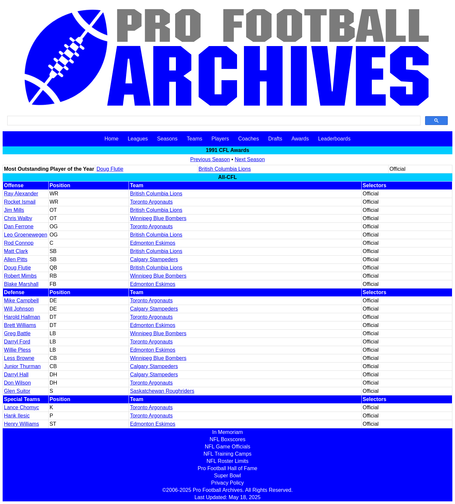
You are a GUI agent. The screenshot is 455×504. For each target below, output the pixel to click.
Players (220, 138)
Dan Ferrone (19, 226)
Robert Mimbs (20, 276)
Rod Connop (19, 243)
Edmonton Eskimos (152, 243)
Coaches (248, 138)
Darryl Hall (16, 374)
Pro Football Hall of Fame (227, 468)
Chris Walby (18, 218)
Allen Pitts (15, 259)
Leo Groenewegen (25, 235)
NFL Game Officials (228, 446)
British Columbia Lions (225, 169)
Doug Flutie (109, 169)
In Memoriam (227, 432)
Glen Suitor (17, 391)
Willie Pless (17, 350)
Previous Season (210, 159)
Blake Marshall (21, 284)
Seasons (167, 138)
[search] (213, 121)
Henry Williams (21, 424)
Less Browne (19, 358)
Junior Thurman (22, 366)
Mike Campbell (21, 300)
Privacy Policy (227, 483)
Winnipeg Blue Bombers (158, 218)
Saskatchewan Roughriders (162, 391)
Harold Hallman (22, 317)
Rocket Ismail (20, 202)
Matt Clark (16, 251)
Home (112, 138)
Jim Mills (14, 210)
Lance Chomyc (21, 407)
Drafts (275, 138)
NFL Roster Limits (227, 461)
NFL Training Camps (227, 454)
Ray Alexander (21, 193)
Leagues (138, 138)
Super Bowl (227, 475)
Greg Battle (17, 333)
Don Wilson (17, 383)
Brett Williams (20, 325)
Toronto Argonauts (151, 202)
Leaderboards (334, 138)
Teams (194, 138)
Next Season (250, 159)
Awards (300, 138)
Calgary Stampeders (154, 259)
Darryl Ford (17, 341)
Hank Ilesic (17, 415)
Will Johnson (19, 309)
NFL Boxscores (228, 439)
